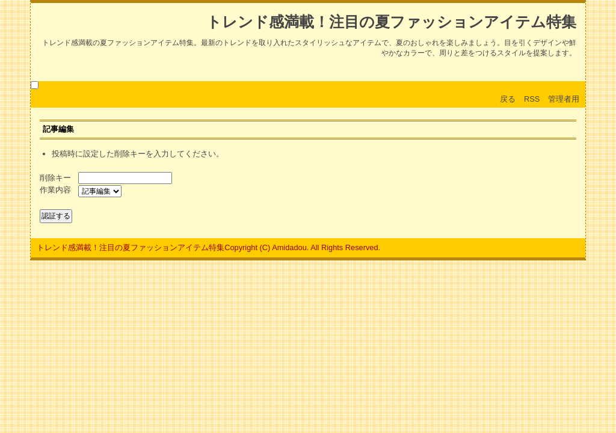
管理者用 (563, 98)
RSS (532, 98)
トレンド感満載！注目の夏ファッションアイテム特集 (391, 22)
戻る (508, 98)
